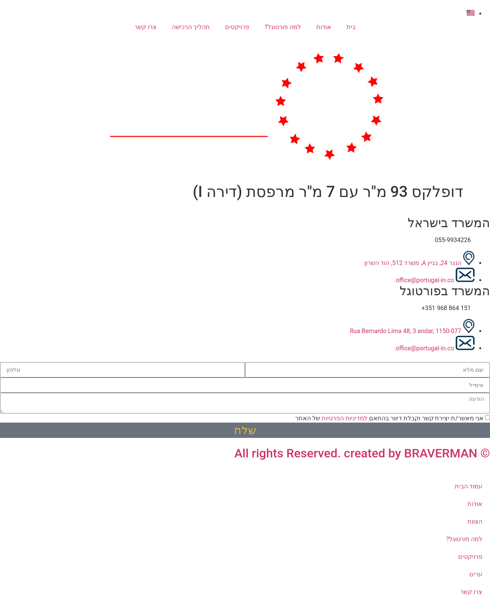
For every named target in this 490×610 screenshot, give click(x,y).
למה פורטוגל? (283, 27)
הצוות (474, 521)
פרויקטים (237, 27)
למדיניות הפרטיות (345, 418)
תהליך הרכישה (191, 27)
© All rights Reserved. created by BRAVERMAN (362, 453)
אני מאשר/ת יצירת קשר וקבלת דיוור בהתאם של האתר (389, 418)
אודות (323, 27)
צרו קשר (145, 27)
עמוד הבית (468, 486)
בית (351, 27)
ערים (475, 574)
